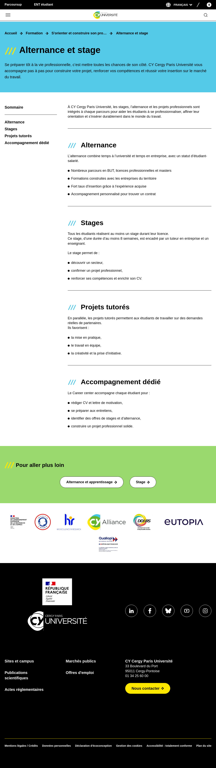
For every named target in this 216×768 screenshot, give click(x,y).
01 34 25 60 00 (136, 676)
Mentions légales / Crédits (21, 745)
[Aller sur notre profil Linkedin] (131, 611)
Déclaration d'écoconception (93, 745)
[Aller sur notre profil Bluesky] (168, 611)
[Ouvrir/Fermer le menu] (8, 15)
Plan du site (203, 745)
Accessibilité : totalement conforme (169, 745)
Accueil (11, 33)
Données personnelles (56, 745)
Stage (143, 482)
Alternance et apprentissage (91, 482)
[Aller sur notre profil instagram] (205, 611)
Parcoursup (13, 4)
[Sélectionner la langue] (183, 4)
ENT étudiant (43, 4)
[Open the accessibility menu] (209, 4)
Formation (34, 33)
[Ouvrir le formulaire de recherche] (205, 15)
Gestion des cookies (129, 745)
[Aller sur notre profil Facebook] (150, 611)
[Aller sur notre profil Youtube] (187, 611)
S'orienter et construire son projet (79, 33)
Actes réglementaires (24, 689)
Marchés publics (81, 661)
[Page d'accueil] (105, 15)
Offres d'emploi (80, 673)
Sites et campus (19, 661)
